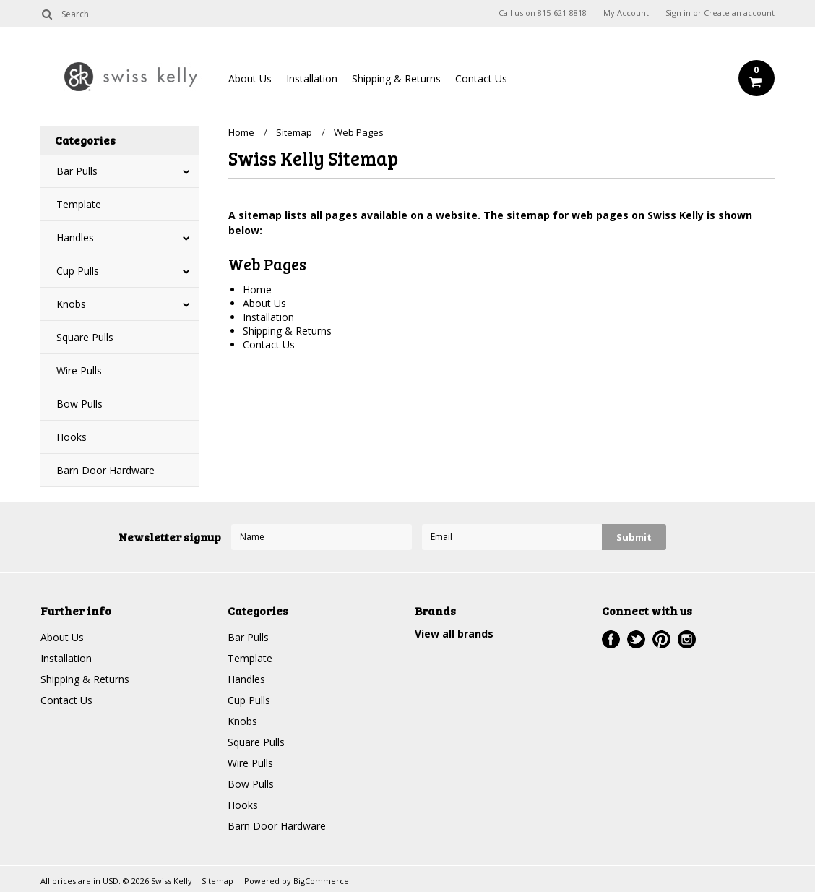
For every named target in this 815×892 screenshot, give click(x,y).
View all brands (454, 633)
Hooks (71, 437)
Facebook (611, 639)
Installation (311, 78)
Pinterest (661, 639)
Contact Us (481, 78)
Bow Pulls (79, 404)
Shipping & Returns (396, 78)
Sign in (678, 13)
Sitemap (294, 132)
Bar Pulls (77, 171)
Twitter (636, 639)
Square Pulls (84, 337)
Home (241, 132)
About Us (250, 78)
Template (78, 204)
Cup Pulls (77, 271)
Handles (75, 237)
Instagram (687, 639)
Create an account (739, 13)
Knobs (71, 304)
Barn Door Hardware (105, 470)
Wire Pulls (79, 370)
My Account (626, 13)
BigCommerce (321, 880)
